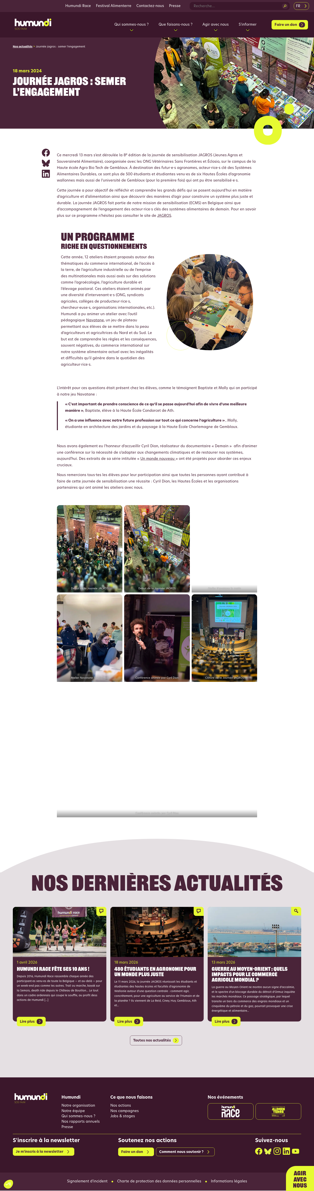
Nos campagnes (124, 1111)
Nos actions (120, 1106)
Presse (175, 6)
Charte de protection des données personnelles (159, 1182)
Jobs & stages (122, 1117)
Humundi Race (78, 6)
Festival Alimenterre (113, 6)
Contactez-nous (150, 6)
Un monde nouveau (158, 459)
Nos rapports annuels (80, 1122)
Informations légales (229, 1182)
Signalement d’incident (87, 1182)
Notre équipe (73, 1111)
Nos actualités (22, 46)
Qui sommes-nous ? (78, 1117)
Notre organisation (78, 1106)
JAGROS (164, 216)
